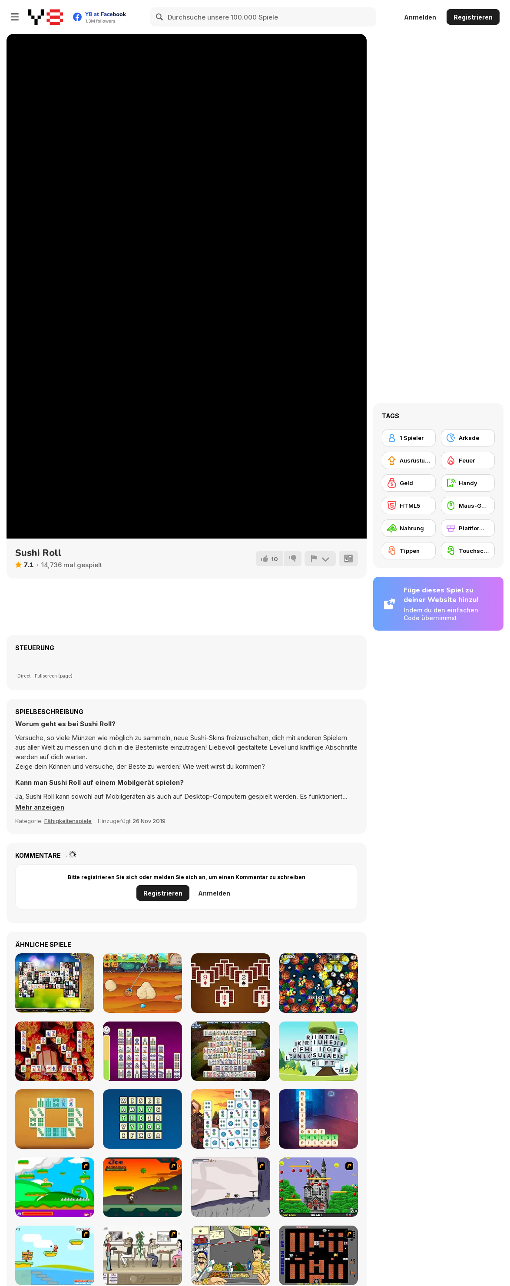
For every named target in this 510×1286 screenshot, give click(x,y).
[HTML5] (409, 505)
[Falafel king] (230, 1255)
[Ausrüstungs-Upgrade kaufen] (409, 460)
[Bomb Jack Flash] (318, 1187)
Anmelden (420, 17)
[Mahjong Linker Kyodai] (142, 1051)
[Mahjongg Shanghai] (54, 1051)
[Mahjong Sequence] (54, 1119)
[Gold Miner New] (142, 983)
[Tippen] (409, 550)
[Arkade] (468, 437)
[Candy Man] (54, 1187)
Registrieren (473, 17)
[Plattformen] (468, 528)
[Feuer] (468, 460)
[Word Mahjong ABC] (318, 1051)
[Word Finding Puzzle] (142, 1119)
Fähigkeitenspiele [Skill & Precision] (68, 820)
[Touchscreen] (468, 550)
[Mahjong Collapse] (230, 1119)
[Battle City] (318, 1255)
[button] (39, 807)
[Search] (159, 16)
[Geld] (409, 483)
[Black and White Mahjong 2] (54, 983)
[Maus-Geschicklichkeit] (468, 505)
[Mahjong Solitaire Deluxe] (230, 1051)
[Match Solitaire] (230, 983)
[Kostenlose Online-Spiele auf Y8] (45, 17)
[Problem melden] (320, 558)
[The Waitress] (142, 1255)
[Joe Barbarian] (142, 1187)
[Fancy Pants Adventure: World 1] (230, 1187)
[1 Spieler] (409, 437)
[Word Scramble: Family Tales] (318, 1119)
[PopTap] (318, 983)
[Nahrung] (409, 528)
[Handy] (468, 483)
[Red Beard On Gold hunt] (54, 1255)
